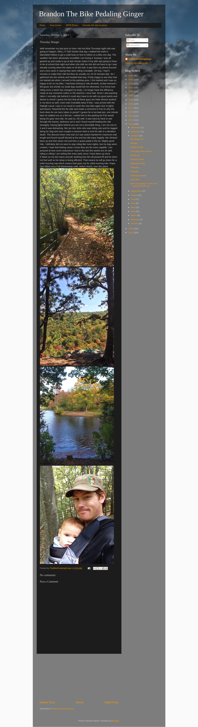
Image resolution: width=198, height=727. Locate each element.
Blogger (115, 721)
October (135, 135)
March (134, 215)
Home (42, 25)
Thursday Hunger (138, 175)
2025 (131, 75)
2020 (131, 96)
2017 (131, 108)
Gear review (55, 25)
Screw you (135, 155)
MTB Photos (72, 25)
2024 (131, 79)
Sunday (133, 143)
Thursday (134, 167)
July (133, 199)
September (136, 191)
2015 (131, 116)
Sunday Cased (137, 159)
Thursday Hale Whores (141, 151)
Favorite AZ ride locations (95, 25)
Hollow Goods (136, 147)
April (133, 211)
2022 (131, 87)
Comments (133, 45)
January (135, 223)
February (135, 219)
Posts (131, 40)
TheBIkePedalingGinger (140, 59)
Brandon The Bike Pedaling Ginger (91, 14)
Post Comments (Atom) (63, 709)
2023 (131, 83)
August (134, 195)
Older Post (111, 702)
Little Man (134, 179)
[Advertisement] (79, 677)
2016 (131, 112)
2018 (131, 104)
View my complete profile (136, 63)
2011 (131, 232)
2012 (131, 228)
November (136, 132)
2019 (131, 100)
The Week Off (136, 139)
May (133, 207)
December (136, 127)
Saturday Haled (137, 163)
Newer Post (47, 702)
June (133, 203)
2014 (131, 120)
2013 (131, 124)
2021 (131, 92)
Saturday (134, 171)
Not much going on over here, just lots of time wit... (144, 184)
